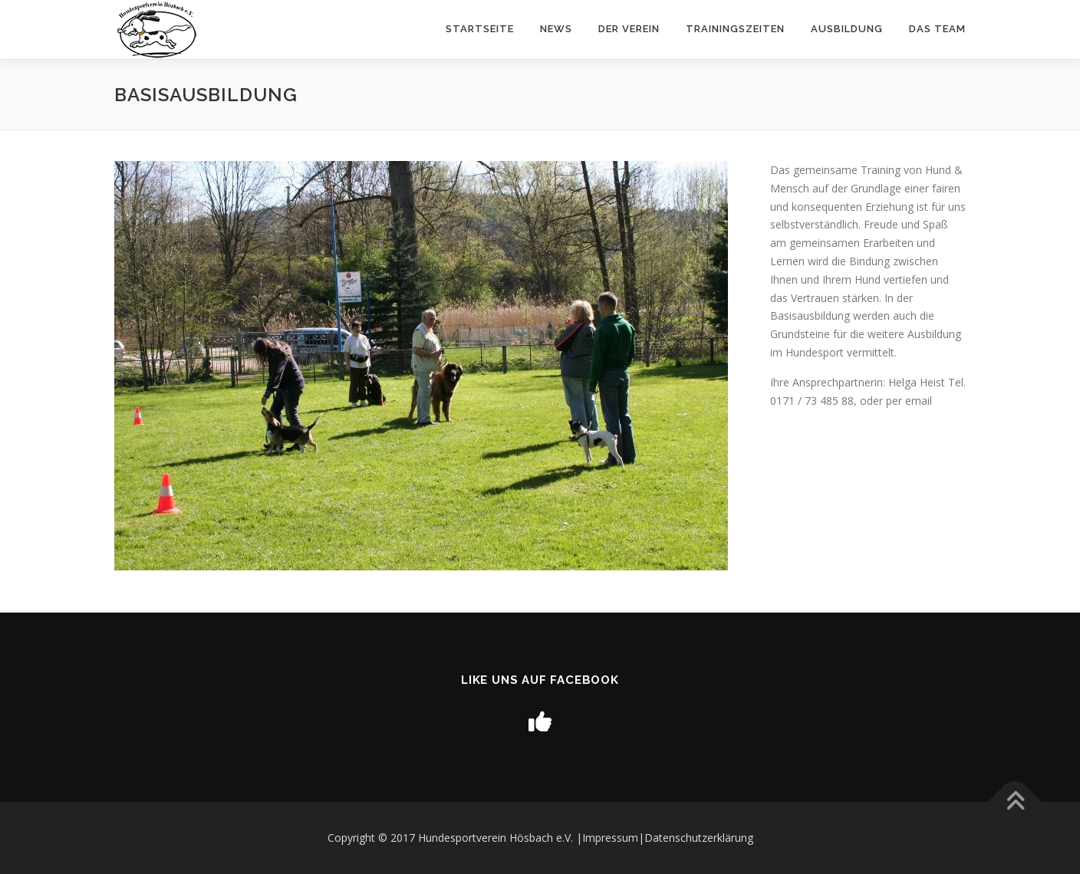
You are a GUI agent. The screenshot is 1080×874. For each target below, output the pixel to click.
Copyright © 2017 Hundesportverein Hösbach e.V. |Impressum (483, 837)
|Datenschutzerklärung (695, 837)
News (556, 28)
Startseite (480, 28)
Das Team (937, 28)
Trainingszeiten (735, 28)
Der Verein (629, 28)
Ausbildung (847, 28)
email (918, 400)
